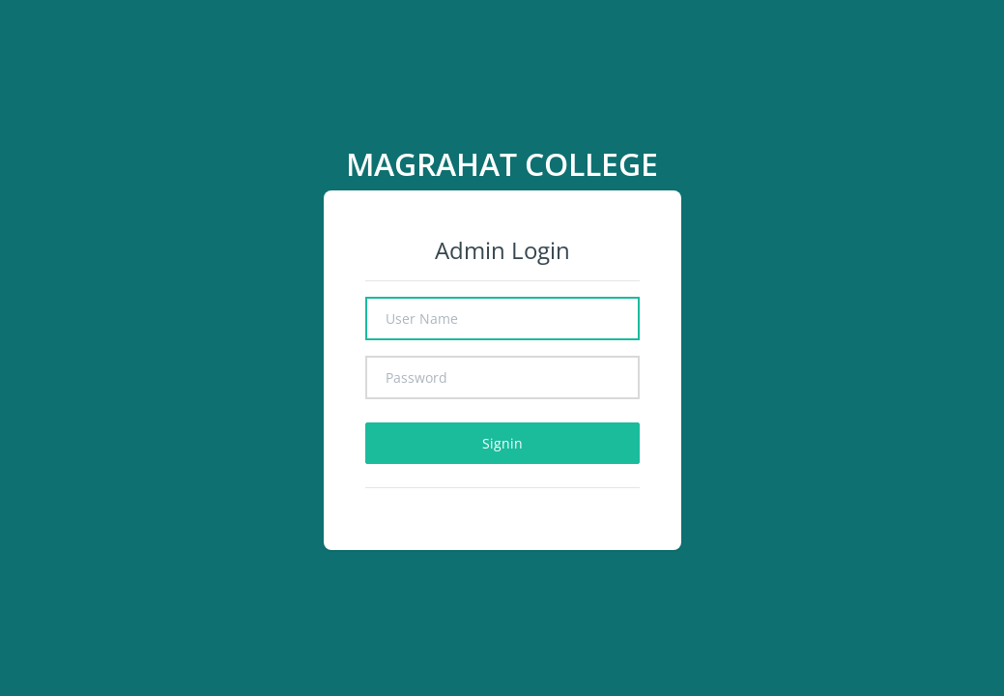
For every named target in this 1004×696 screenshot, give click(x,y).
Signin (502, 443)
